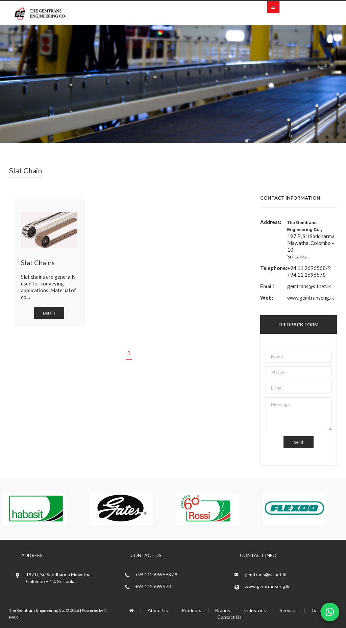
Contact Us (229, 617)
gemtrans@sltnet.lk (309, 286)
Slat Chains (38, 262)
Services (289, 610)
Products (191, 610)
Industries (255, 610)
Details (49, 313)
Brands (222, 610)
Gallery (319, 610)
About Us (158, 610)
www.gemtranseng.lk (310, 298)
